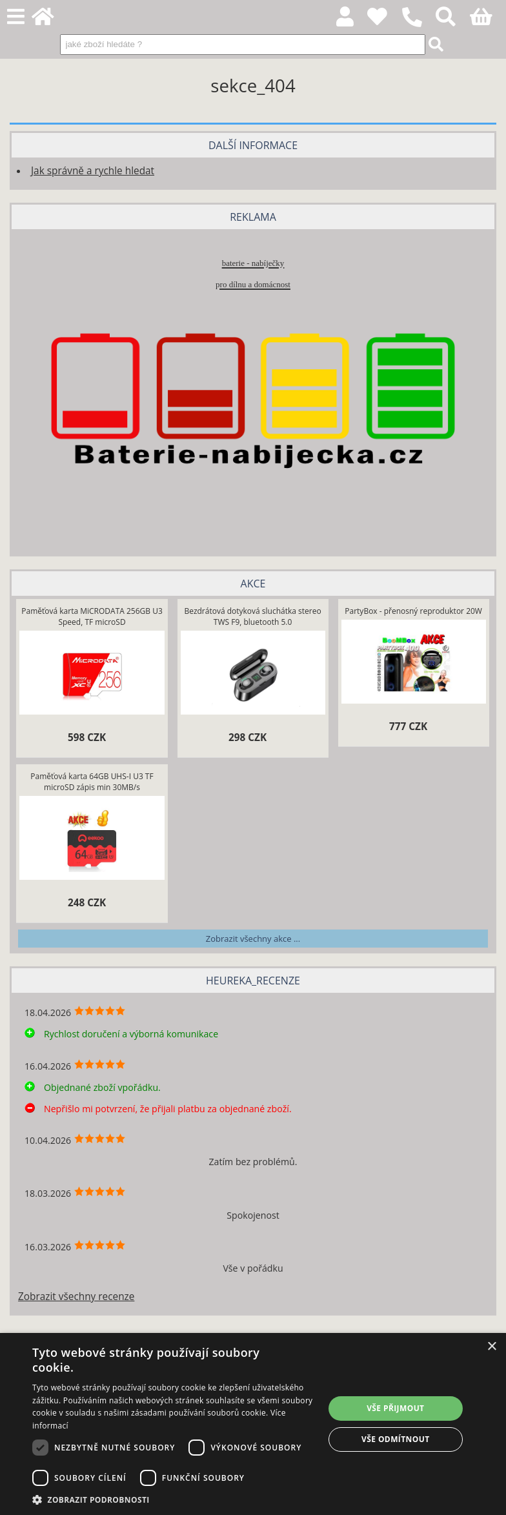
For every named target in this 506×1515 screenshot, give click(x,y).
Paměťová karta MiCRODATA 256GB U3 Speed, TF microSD (91, 616)
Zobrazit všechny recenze (76, 1296)
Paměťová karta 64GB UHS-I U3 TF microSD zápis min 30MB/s (91, 782)
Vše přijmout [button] (395, 1408)
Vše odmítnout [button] (395, 1439)
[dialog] (253, 1424)
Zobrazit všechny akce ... (253, 938)
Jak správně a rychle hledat (92, 171)
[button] (173, 1499)
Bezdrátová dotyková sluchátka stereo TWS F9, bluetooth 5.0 (252, 616)
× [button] (491, 1347)
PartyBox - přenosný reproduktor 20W (413, 610)
